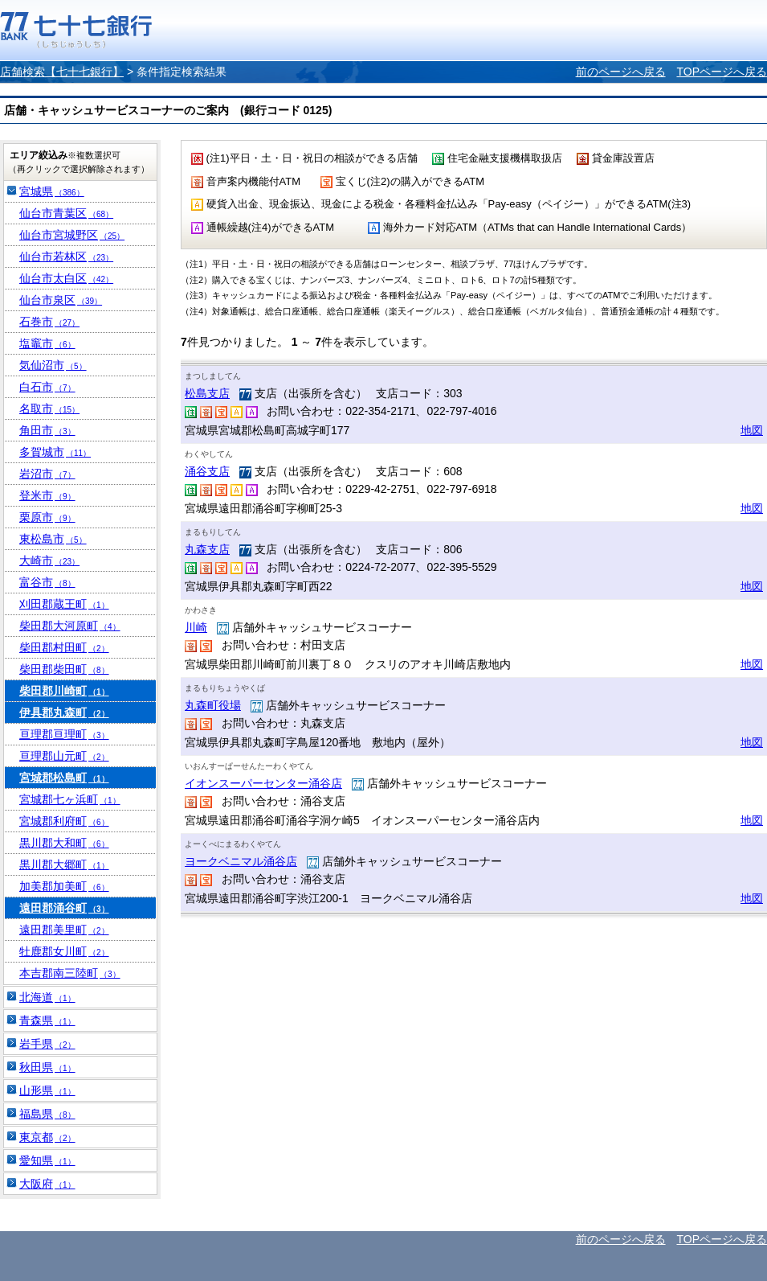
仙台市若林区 (66, 256)
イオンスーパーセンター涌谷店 (263, 783)
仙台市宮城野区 (71, 234)
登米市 (47, 495)
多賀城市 (55, 451)
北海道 (47, 997)
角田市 (47, 430)
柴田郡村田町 (64, 647)
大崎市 (49, 560)
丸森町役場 (213, 705)
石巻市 (49, 321)
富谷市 (47, 582)
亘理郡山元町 (64, 755)
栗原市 (47, 517)
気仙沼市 (53, 365)
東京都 (47, 1137)
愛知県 (47, 1160)
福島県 (47, 1113)
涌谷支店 (207, 471)
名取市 (49, 408)
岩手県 (47, 1043)
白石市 (47, 386)
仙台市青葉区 (66, 213)
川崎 (196, 627)
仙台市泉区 (60, 300)
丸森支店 (207, 549)
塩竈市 (47, 343)
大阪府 (47, 1183)
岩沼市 (47, 473)
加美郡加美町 (64, 886)
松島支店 (207, 393)
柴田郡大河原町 (69, 625)
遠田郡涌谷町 (64, 907)
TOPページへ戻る (721, 71)
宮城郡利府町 (64, 821)
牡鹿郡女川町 (64, 951)
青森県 (47, 1020)
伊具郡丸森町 (64, 712)
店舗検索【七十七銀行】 (62, 71)
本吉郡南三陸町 (69, 973)
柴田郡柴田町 (64, 669)
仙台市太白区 (66, 278)
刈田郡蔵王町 (64, 603)
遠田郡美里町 (64, 929)
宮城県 (51, 191)
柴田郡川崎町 (64, 690)
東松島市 (53, 538)
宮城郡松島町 (64, 777)
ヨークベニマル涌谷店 (241, 861)
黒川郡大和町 (64, 842)
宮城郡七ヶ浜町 (69, 799)
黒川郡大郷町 (64, 864)
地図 (751, 430)
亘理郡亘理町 (64, 734)
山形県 (47, 1090)
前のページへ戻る (621, 71)
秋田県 (47, 1067)
